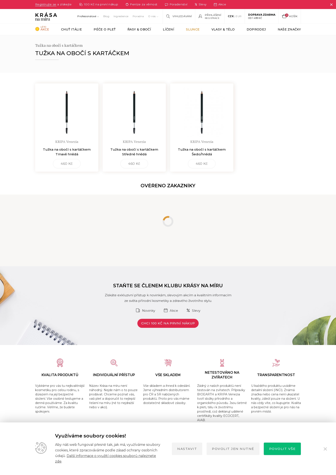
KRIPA (68, 40)
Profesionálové (86, 16)
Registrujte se (46, 4)
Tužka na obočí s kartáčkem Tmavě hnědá (67, 161)
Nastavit (187, 449)
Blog (106, 16)
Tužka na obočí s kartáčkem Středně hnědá (134, 161)
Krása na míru (45, 40)
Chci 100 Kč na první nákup (168, 332)
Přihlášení (213, 15)
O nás (152, 16)
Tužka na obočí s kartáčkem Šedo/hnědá (202, 161)
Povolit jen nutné (233, 449)
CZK (231, 16)
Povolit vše (282, 449)
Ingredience (121, 16)
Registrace (212, 18)
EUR (239, 16)
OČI (83, 40)
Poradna (138, 16)
